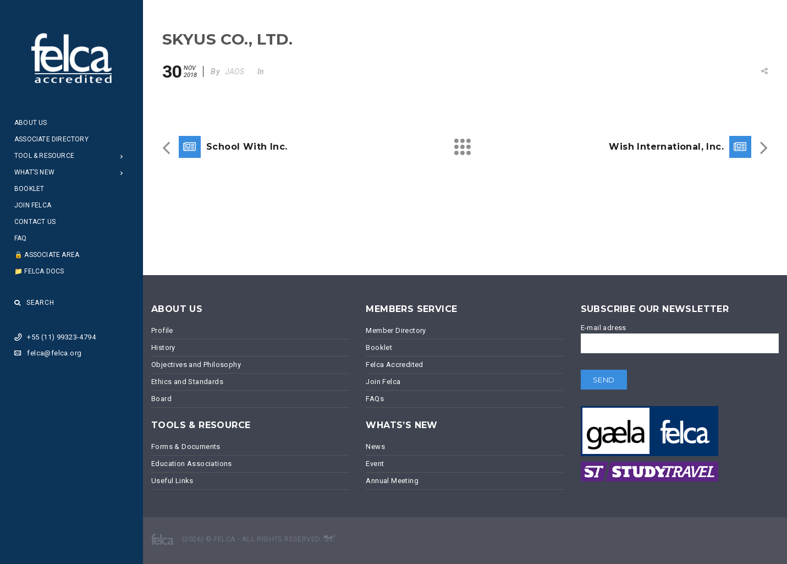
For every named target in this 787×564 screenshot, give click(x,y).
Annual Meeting (392, 481)
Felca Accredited (394, 364)
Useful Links (172, 481)
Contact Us (35, 222)
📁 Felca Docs (39, 271)
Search (34, 302)
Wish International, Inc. (666, 146)
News (375, 446)
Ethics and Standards (187, 381)
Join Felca (32, 205)
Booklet (29, 189)
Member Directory (396, 330)
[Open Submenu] (122, 156)
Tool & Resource (44, 156)
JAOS (235, 71)
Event (375, 463)
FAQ (20, 238)
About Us (30, 123)
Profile (162, 330)
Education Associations (191, 463)
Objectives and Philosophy (196, 364)
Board (161, 399)
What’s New (34, 172)
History (163, 347)
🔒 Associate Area (46, 255)
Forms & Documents (186, 446)
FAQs (375, 399)
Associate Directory (51, 139)
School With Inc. (246, 146)
